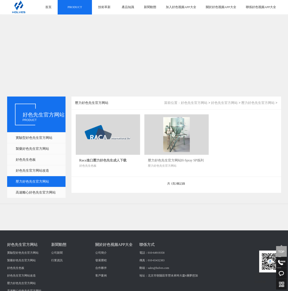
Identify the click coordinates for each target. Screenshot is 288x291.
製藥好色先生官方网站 (32, 148)
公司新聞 (57, 269)
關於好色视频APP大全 (221, 7)
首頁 (48, 7)
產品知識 (128, 7)
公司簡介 (101, 269)
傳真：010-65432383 (152, 277)
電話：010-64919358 (152, 269)
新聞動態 (150, 7)
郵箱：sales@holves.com (154, 284)
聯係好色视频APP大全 (261, 7)
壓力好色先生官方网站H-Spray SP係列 (176, 160)
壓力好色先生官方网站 (32, 181)
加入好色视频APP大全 (181, 7)
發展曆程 (101, 277)
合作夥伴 (101, 284)
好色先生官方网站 (194, 103)
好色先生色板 (26, 159)
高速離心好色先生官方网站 (36, 192)
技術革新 (104, 7)
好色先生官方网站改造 (32, 170)
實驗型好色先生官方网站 (34, 138)
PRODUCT (74, 7)
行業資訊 (57, 277)
